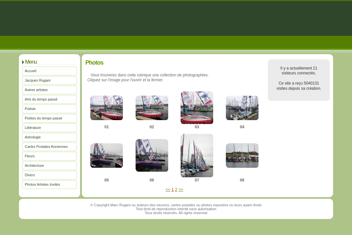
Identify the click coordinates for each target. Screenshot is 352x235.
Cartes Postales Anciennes (46, 147)
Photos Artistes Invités (42, 184)
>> (181, 189)
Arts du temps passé (41, 99)
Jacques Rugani (38, 80)
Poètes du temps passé (43, 118)
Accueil (30, 71)
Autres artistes (36, 90)
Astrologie (33, 137)
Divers (30, 175)
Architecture (34, 165)
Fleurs (30, 156)
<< (168, 189)
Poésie (30, 109)
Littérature (33, 128)
